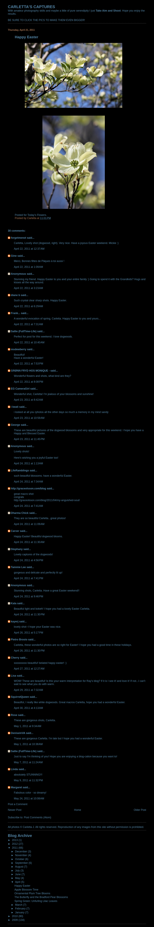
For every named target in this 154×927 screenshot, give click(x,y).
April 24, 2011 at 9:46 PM (28, 596)
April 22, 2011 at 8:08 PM (28, 381)
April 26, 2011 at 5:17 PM (28, 632)
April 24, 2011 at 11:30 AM (29, 542)
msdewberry (18, 349)
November (21, 855)
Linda (14, 769)
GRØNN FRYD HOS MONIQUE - (30, 370)
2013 (15, 840)
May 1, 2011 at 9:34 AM (27, 726)
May (18, 878)
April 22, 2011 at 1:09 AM (28, 266)
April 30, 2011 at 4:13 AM (28, 707)
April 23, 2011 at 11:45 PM (29, 439)
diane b (15, 295)
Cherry (15, 657)
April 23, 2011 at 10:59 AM (29, 417)
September (22, 862)
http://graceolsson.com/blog (28, 488)
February (20, 908)
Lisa (13, 675)
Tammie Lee (18, 567)
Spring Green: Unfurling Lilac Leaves (35, 901)
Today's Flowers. (37, 214)
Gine (14, 255)
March (19, 904)
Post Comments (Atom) (37, 817)
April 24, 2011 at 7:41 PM (28, 578)
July (17, 870)
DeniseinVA (18, 733)
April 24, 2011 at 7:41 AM (28, 505)
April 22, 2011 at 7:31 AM (28, 324)
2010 (15, 916)
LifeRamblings (20, 470)
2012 (15, 843)
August (19, 866)
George (15, 424)
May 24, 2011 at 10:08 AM (29, 798)
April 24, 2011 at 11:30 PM (29, 614)
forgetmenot (18, 237)
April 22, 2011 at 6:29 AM (28, 306)
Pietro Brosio (19, 639)
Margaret (16, 787)
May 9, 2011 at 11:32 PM (28, 780)
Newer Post (14, 809)
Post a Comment (17, 804)
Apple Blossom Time (26, 889)
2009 (15, 919)
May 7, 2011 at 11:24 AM (28, 762)
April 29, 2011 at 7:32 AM (28, 689)
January (20, 912)
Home (77, 809)
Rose (14, 715)
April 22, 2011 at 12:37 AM (29, 248)
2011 (15, 847)
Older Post (140, 809)
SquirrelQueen (20, 696)
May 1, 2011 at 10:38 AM (28, 744)
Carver (15, 530)
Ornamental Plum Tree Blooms (32, 893)
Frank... (15, 313)
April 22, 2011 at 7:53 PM (28, 363)
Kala (13, 603)
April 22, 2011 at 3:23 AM (28, 288)
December (21, 851)
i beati (14, 406)
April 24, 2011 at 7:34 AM (28, 481)
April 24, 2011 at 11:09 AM (29, 524)
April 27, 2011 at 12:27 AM (29, 668)
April (18, 881)
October (20, 859)
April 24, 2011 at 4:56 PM (28, 560)
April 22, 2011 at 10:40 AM (29, 342)
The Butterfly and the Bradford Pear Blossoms (41, 897)
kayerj (14, 621)
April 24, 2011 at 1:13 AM (28, 463)
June (18, 874)
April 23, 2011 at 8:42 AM (28, 399)
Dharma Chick (19, 512)
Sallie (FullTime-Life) (23, 331)
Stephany (17, 549)
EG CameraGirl (20, 388)
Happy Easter (22, 885)
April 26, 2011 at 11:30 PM (29, 650)
